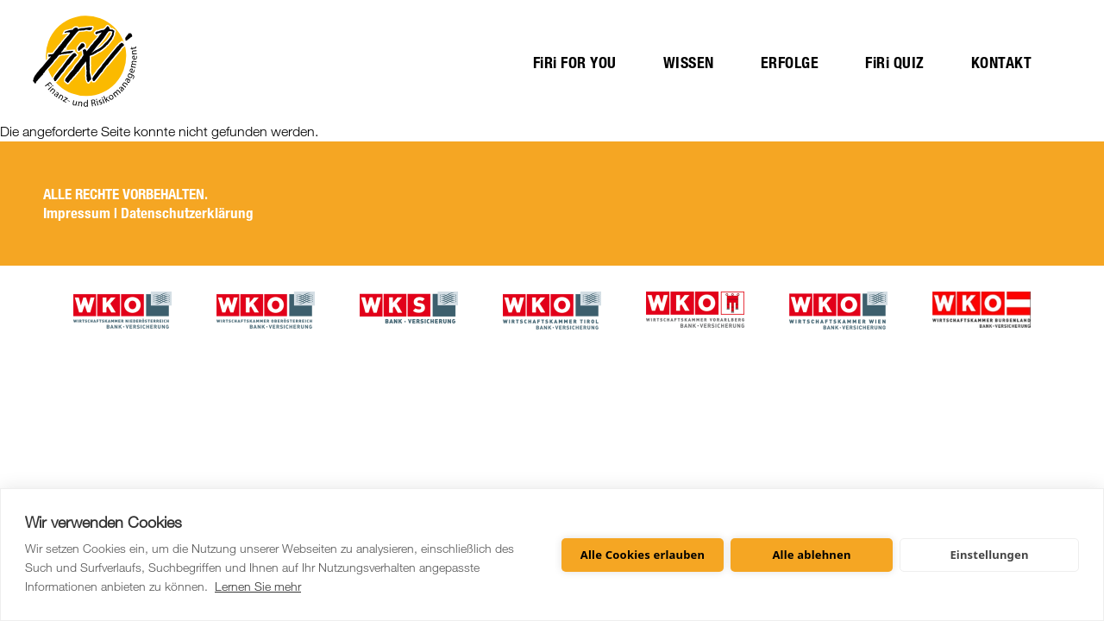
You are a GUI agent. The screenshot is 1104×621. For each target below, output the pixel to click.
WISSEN (688, 63)
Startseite (84, 61)
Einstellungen (989, 554)
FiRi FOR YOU (575, 63)
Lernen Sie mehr (258, 586)
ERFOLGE (790, 63)
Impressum (76, 213)
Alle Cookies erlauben (642, 554)
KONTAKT (1001, 63)
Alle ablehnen (811, 554)
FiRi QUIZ (895, 63)
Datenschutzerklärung (187, 213)
